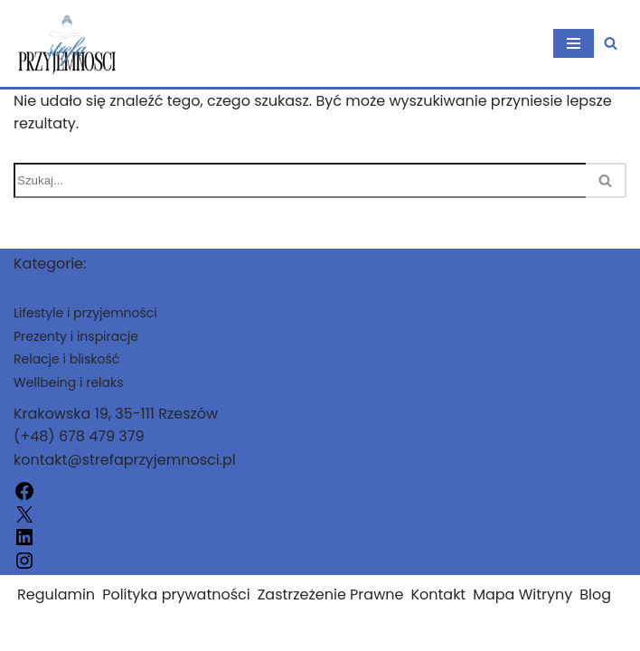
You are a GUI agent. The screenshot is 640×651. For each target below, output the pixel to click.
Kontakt (438, 594)
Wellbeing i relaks (69, 382)
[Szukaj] (610, 43)
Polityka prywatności (176, 594)
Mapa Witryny (522, 594)
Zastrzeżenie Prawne (331, 594)
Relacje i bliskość (66, 359)
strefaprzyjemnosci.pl (92, 631)
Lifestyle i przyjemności (85, 313)
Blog (595, 594)
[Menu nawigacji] (573, 43)
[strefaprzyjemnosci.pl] (68, 43)
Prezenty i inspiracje (76, 336)
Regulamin (56, 594)
